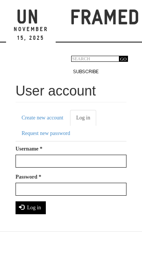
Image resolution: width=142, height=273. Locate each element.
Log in (86, 120)
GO (123, 59)
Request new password (46, 133)
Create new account (42, 118)
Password (28, 177)
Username (29, 149)
